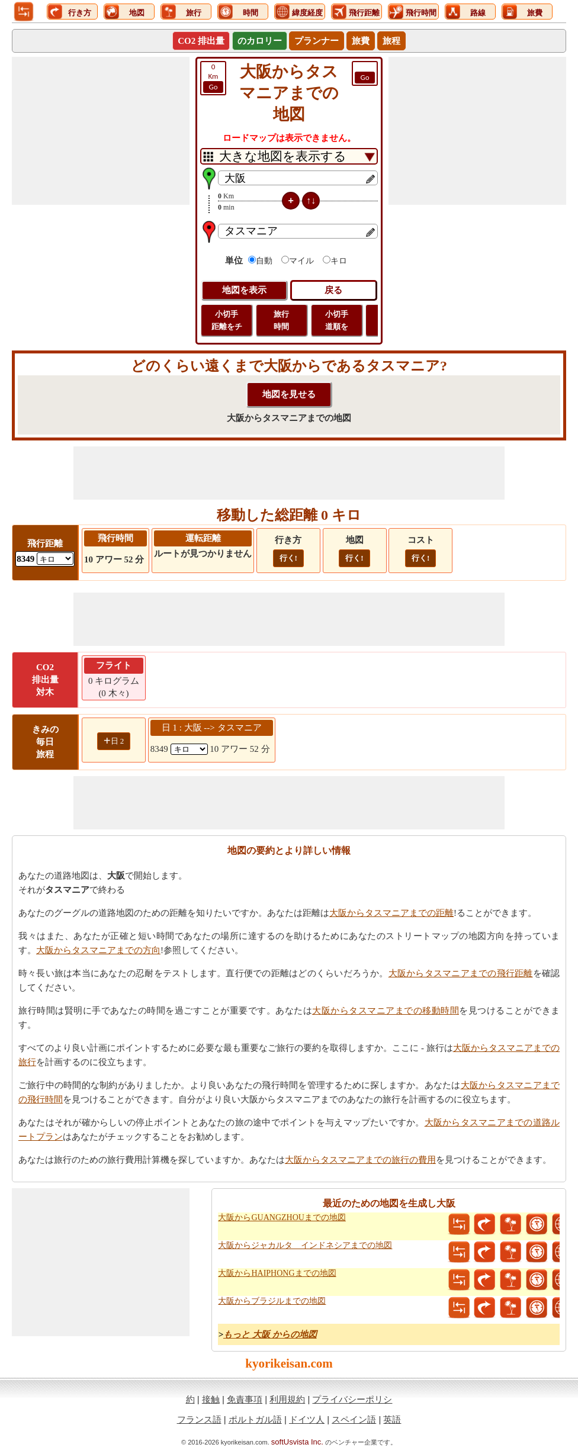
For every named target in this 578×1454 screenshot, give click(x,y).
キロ (338, 260)
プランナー (316, 41)
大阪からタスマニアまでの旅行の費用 (360, 1160)
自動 (264, 260)
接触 (211, 1399)
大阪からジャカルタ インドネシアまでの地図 (305, 1245)
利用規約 (287, 1399)
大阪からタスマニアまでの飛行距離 (460, 973)
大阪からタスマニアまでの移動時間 (385, 1010)
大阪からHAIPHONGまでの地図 (277, 1273)
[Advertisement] (101, 131)
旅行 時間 (281, 320)
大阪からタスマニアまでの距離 (391, 913)
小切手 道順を (336, 320)
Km (213, 77)
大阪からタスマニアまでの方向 (98, 950)
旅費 (361, 41)
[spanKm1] (189, 749)
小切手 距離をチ (226, 320)
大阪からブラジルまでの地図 (272, 1301)
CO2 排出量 (201, 41)
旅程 (391, 41)
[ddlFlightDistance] (55, 558)
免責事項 (244, 1399)
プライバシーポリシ (352, 1399)
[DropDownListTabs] (289, 156)
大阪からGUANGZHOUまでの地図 (281, 1217)
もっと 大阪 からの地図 (270, 1334)
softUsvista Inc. (297, 1441)
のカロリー (259, 41)
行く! (288, 558)
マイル (301, 260)
